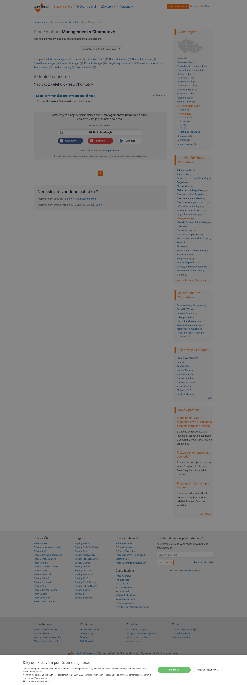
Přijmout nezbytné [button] (207, 669)
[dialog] (123, 670)
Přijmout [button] (174, 669)
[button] (88, 681)
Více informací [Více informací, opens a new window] (41, 678)
